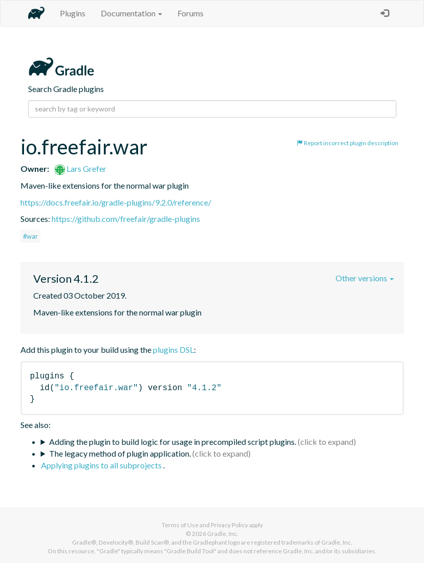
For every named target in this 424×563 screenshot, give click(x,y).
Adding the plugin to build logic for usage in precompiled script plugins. (172, 441)
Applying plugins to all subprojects (102, 465)
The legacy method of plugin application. (120, 453)
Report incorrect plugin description (347, 143)
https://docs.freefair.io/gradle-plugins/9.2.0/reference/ (115, 202)
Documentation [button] (131, 13)
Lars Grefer (80, 168)
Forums (190, 13)
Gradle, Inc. (222, 533)
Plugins (72, 13)
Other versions (365, 278)
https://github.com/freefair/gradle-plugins (126, 218)
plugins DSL (173, 349)
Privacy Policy (229, 525)
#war (30, 236)
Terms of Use (180, 525)
